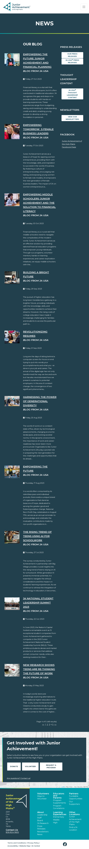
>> (55, 724)
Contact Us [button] (12, 830)
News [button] (39, 834)
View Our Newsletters (72, 118)
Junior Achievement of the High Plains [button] (75, 821)
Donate (14, 766)
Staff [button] (39, 818)
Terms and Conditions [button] (17, 843)
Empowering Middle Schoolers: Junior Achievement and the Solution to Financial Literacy (39, 203)
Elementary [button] (58, 817)
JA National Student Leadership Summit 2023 (38, 602)
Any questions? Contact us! (18, 778)
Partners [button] (73, 794)
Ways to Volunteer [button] (42, 797)
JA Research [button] (43, 823)
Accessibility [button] (13, 846)
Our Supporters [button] (74, 802)
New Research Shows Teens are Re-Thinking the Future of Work (39, 669)
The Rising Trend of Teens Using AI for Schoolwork (37, 536)
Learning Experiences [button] (59, 813)
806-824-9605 (12, 832)
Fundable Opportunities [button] (75, 797)
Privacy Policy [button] (33, 843)
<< (43, 724)
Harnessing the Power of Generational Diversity (39, 401)
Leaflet (63, 787)
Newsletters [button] (42, 832)
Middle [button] (56, 820)
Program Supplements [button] (59, 801)
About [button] (40, 812)
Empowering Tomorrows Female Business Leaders (38, 129)
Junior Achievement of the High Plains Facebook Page (72, 144)
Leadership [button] (42, 815)
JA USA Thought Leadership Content (72, 94)
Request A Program (51, 766)
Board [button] (40, 820)
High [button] (55, 822)
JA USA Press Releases (72, 61)
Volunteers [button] (43, 794)
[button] (65, 844)
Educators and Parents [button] (58, 796)
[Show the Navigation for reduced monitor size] (84, 7)
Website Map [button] (24, 846)
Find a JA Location (73, 828)
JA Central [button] (36, 846)
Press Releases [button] (41, 827)
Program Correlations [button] (58, 807)
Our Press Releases (72, 55)
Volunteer (30, 766)
